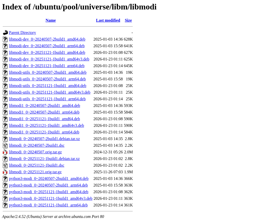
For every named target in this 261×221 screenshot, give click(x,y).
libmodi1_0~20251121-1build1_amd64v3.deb (46, 125)
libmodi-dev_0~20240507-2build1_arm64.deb (47, 46)
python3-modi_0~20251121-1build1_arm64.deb (48, 205)
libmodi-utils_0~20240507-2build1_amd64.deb (47, 72)
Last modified (108, 20)
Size (128, 20)
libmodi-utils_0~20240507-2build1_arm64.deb (47, 79)
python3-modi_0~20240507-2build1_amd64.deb (48, 178)
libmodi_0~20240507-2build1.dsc (36, 145)
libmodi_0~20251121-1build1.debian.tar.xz (44, 158)
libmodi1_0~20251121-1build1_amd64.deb (44, 119)
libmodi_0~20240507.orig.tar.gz (35, 152)
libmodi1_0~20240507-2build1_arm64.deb (44, 112)
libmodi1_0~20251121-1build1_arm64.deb (44, 132)
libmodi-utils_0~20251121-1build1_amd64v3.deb (49, 92)
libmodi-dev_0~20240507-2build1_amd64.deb (47, 39)
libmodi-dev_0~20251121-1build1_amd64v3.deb (49, 59)
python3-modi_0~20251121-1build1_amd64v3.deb (51, 198)
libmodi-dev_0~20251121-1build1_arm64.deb (46, 66)
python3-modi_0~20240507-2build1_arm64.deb (48, 185)
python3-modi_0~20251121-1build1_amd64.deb (48, 192)
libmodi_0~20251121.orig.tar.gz (35, 172)
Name (51, 20)
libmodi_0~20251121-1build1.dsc (36, 165)
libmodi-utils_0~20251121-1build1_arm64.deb (47, 99)
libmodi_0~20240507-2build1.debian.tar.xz (44, 139)
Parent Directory (22, 32)
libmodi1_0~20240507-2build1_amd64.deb (44, 105)
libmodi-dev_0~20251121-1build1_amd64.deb (47, 52)
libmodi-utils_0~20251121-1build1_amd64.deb (47, 85)
